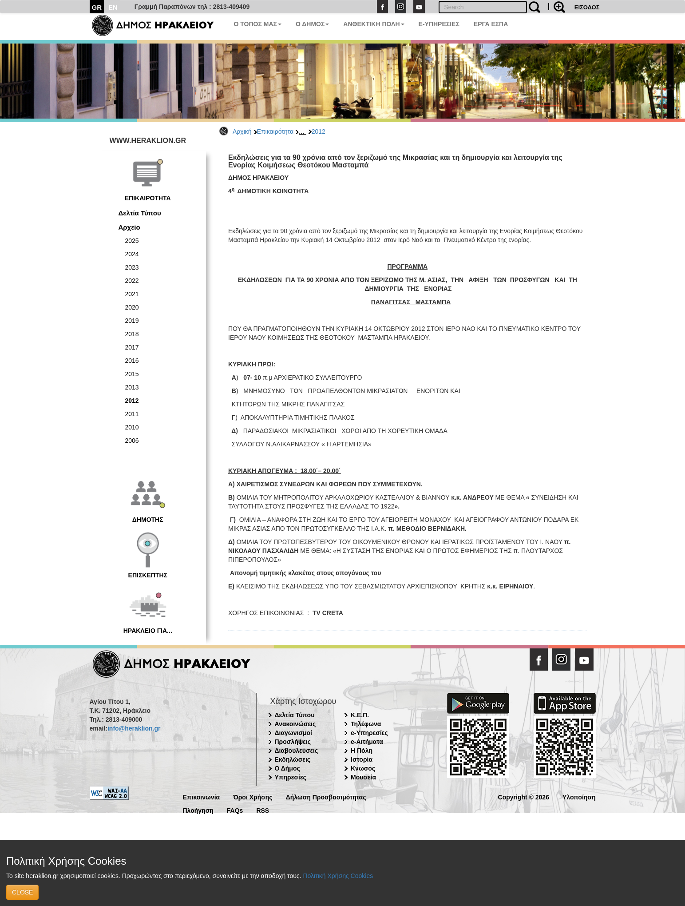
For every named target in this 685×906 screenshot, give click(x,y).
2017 (132, 347)
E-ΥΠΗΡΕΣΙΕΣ (439, 24)
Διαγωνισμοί (293, 732)
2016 (132, 360)
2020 (132, 307)
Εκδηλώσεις (293, 759)
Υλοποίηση (579, 796)
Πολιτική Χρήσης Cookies (338, 875)
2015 (132, 374)
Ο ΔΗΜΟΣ (312, 24)
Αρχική (242, 131)
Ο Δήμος (287, 768)
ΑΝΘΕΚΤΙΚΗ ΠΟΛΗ (373, 24)
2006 (132, 440)
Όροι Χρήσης (253, 796)
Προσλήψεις (293, 741)
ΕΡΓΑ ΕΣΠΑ (491, 24)
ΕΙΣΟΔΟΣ (587, 7)
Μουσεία (363, 777)
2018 (132, 334)
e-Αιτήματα (367, 741)
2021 (132, 294)
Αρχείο (129, 227)
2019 (132, 320)
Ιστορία (361, 759)
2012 (318, 131)
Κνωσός (363, 768)
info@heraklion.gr (133, 728)
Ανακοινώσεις (295, 723)
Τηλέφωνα (366, 723)
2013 (132, 387)
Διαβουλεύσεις (296, 750)
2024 (132, 254)
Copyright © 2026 (523, 796)
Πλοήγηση (198, 810)
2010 (132, 427)
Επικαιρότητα (275, 131)
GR (97, 7)
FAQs (235, 810)
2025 (132, 240)
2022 (132, 280)
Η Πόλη (361, 750)
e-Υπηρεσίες (369, 732)
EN (113, 7)
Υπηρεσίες (290, 777)
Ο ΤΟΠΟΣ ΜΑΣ (257, 24)
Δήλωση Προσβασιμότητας (326, 796)
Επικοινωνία (201, 796)
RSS (262, 810)
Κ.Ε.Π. (360, 715)
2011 (132, 413)
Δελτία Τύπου (140, 213)
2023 (132, 267)
